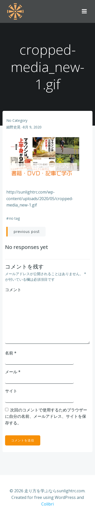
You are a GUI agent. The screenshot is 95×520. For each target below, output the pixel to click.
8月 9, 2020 (32, 127)
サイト (11, 391)
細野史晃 (13, 127)
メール (13, 372)
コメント (13, 289)
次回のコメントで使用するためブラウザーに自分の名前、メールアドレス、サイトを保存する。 (46, 416)
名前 (10, 353)
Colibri (47, 504)
